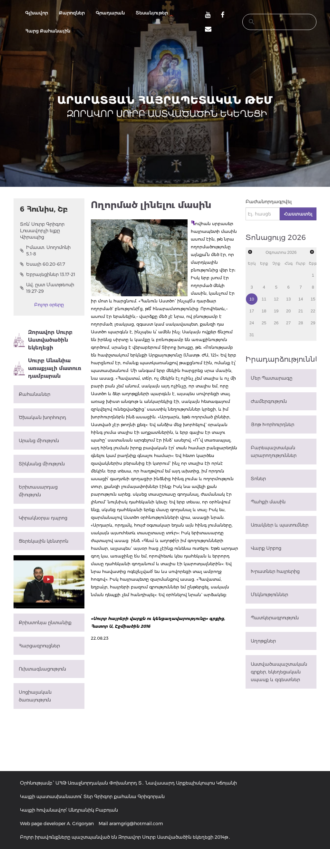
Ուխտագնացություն (42, 669)
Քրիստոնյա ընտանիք (45, 622)
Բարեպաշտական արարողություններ (273, 451)
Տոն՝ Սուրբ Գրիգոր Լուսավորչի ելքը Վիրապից (42, 230)
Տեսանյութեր (152, 13)
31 (251, 334)
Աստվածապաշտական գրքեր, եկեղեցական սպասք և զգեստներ (279, 671)
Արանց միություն (39, 441)
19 (276, 311)
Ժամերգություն (269, 401)
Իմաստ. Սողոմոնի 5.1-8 (45, 250)
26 (276, 322)
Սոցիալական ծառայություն (35, 696)
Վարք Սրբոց (266, 548)
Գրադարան (110, 13)
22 (313, 311)
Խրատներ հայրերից (275, 571)
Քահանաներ (34, 394)
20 (288, 311)
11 (264, 299)
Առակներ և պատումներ (279, 525)
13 (288, 299)
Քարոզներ (72, 13)
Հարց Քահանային (47, 31)
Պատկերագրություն (275, 618)
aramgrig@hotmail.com (136, 823)
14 (300, 299)
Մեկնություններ (269, 594)
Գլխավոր (36, 13)
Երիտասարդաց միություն (38, 491)
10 (251, 299)
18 (264, 311)
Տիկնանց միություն (42, 464)
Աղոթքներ (263, 641)
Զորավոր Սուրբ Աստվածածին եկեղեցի (43, 340)
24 (251, 322)
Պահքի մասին (268, 502)
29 (313, 322)
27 (288, 322)
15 (313, 299)
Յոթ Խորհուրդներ (272, 424)
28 (300, 322)
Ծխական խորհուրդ (42, 417)
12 (276, 299)
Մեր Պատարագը (271, 378)
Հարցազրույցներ (39, 646)
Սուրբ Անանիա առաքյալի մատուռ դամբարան (47, 368)
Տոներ (258, 479)
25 (264, 322)
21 (300, 311)
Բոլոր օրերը (49, 305)
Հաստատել (298, 213)
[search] (273, 22)
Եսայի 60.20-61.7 (42, 264)
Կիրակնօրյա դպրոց (43, 518)
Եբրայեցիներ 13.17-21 (47, 274)
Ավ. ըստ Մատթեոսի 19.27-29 (47, 288)
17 (251, 311)
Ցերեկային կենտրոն (43, 541)
